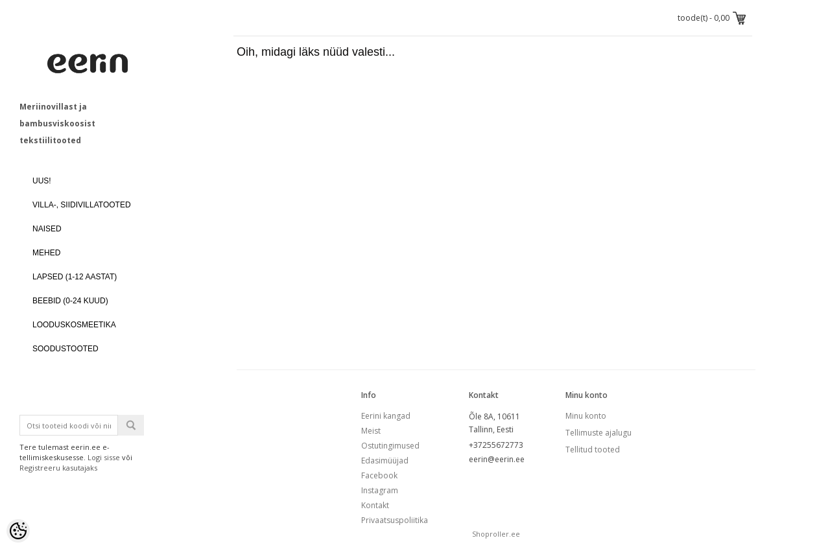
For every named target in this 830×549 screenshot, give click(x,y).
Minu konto (585, 415)
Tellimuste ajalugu (598, 432)
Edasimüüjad (385, 460)
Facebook (379, 475)
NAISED (47, 228)
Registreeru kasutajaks (58, 468)
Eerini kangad (385, 415)
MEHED (46, 252)
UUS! (41, 180)
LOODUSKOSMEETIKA (74, 324)
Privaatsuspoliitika (394, 520)
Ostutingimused (390, 445)
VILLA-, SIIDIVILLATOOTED (81, 204)
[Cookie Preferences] (18, 531)
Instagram (379, 490)
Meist (371, 430)
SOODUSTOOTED (65, 348)
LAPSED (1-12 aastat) (74, 276)
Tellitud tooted (592, 449)
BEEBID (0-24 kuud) (70, 300)
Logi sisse (104, 457)
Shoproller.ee (496, 534)
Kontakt (375, 505)
